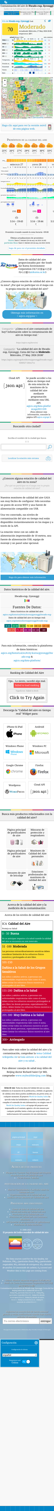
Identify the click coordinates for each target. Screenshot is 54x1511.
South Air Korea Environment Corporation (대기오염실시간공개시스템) (28, 1503)
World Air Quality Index (38, 1316)
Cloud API (39, 918)
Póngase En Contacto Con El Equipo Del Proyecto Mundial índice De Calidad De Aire (28, 1393)
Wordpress (14, 919)
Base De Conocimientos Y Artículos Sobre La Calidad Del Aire (28, 1410)
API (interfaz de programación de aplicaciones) (28, 1441)
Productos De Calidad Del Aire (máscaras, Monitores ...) (28, 1437)
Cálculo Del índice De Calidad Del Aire (27, 1431)
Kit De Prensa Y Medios (28, 1397)
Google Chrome (14, 899)
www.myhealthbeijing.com (31, 1294)
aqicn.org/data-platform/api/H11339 (39, 451)
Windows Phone (14, 879)
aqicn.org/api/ (43, 461)
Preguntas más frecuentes (27, 1422)
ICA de (15, 21)
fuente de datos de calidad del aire (28, 1428)
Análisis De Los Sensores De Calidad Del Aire (28, 1416)
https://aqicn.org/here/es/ (27, 342)
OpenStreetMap (38, 117)
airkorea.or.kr (37, 272)
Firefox (39, 899)
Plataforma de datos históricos (28, 1444)
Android (39, 860)
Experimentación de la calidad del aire (28, 1414)
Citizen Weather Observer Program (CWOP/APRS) (28, 1499)
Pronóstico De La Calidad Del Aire (27, 1433)
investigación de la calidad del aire (27, 1403)
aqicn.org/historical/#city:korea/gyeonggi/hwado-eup (27, 689)
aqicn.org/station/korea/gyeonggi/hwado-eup (27, 695)
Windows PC (39, 879)
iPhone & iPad (14, 860)
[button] (24, 95)
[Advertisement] (27, 394)
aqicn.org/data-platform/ (27, 735)
